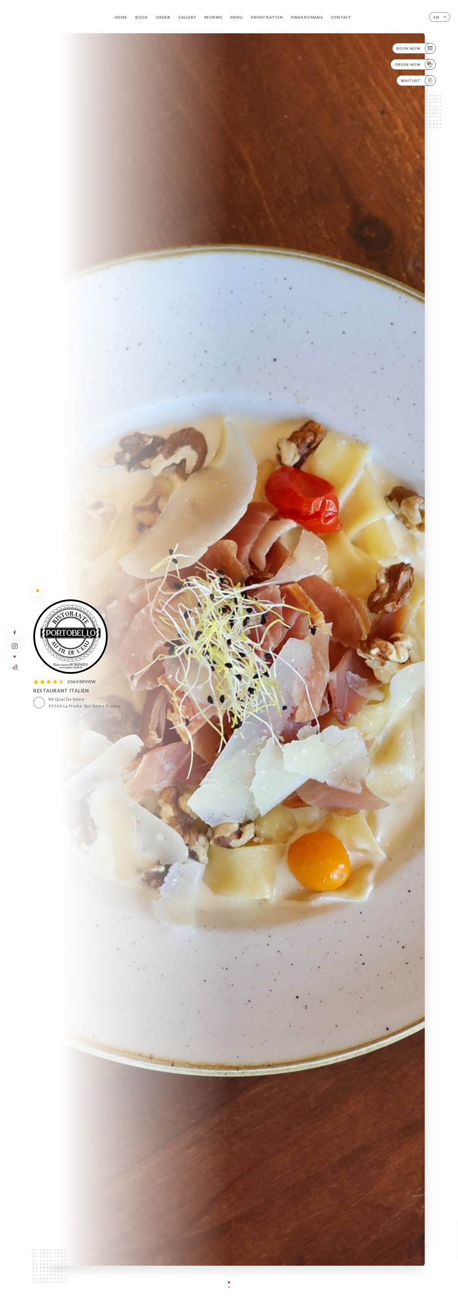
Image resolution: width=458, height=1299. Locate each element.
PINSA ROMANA (307, 17)
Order (163, 17)
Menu (236, 17)
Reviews (213, 17)
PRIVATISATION (267, 17)
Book (141, 17)
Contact (341, 17)
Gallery (187, 17)
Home (120, 17)
